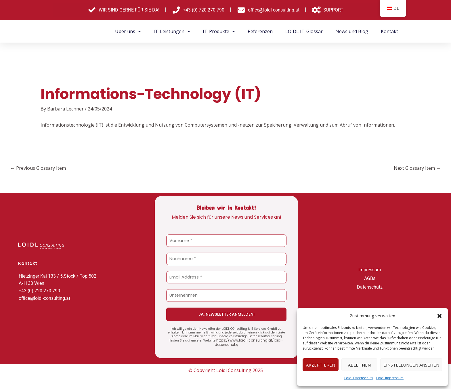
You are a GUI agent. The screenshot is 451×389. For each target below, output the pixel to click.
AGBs (369, 277)
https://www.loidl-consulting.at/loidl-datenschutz (247, 341)
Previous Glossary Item (38, 168)
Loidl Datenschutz (358, 377)
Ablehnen (359, 365)
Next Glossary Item (417, 168)
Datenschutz (370, 286)
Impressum (369, 269)
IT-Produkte (219, 31)
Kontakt (389, 31)
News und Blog (351, 31)
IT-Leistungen (172, 31)
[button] (439, 316)
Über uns (128, 31)
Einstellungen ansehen (411, 365)
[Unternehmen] (226, 295)
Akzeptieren (320, 365)
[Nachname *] (226, 259)
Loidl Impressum (390, 377)
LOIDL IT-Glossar (304, 31)
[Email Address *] (226, 277)
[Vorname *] (226, 240)
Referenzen (260, 31)
